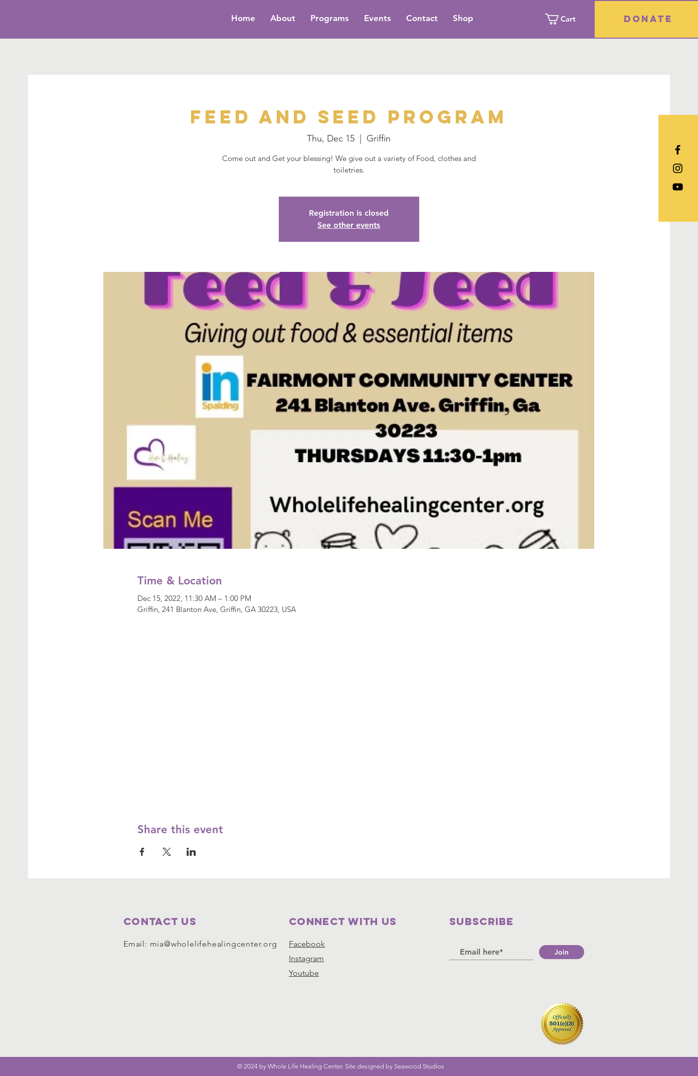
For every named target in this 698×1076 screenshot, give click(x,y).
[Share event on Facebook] (142, 852)
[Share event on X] (166, 852)
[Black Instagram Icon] (677, 168)
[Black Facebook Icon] (677, 149)
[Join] (561, 952)
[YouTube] (677, 187)
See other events (348, 225)
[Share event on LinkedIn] (191, 852)
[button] (566, 19)
